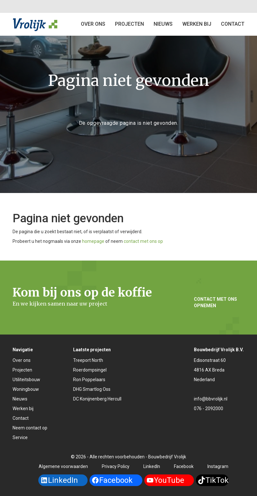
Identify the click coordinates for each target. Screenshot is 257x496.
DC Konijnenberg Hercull (97, 398)
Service (20, 437)
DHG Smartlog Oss (91, 389)
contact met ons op (143, 241)
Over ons (93, 24)
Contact (21, 418)
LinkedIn (151, 466)
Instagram (217, 466)
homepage (93, 241)
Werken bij (196, 24)
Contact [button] (232, 24)
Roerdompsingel (90, 369)
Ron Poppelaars (89, 379)
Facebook (184, 466)
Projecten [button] (129, 24)
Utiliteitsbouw (26, 379)
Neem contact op (30, 427)
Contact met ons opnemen (215, 302)
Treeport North (88, 360)
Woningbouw (26, 389)
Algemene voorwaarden (63, 466)
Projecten (22, 369)
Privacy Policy (115, 466)
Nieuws (163, 24)
